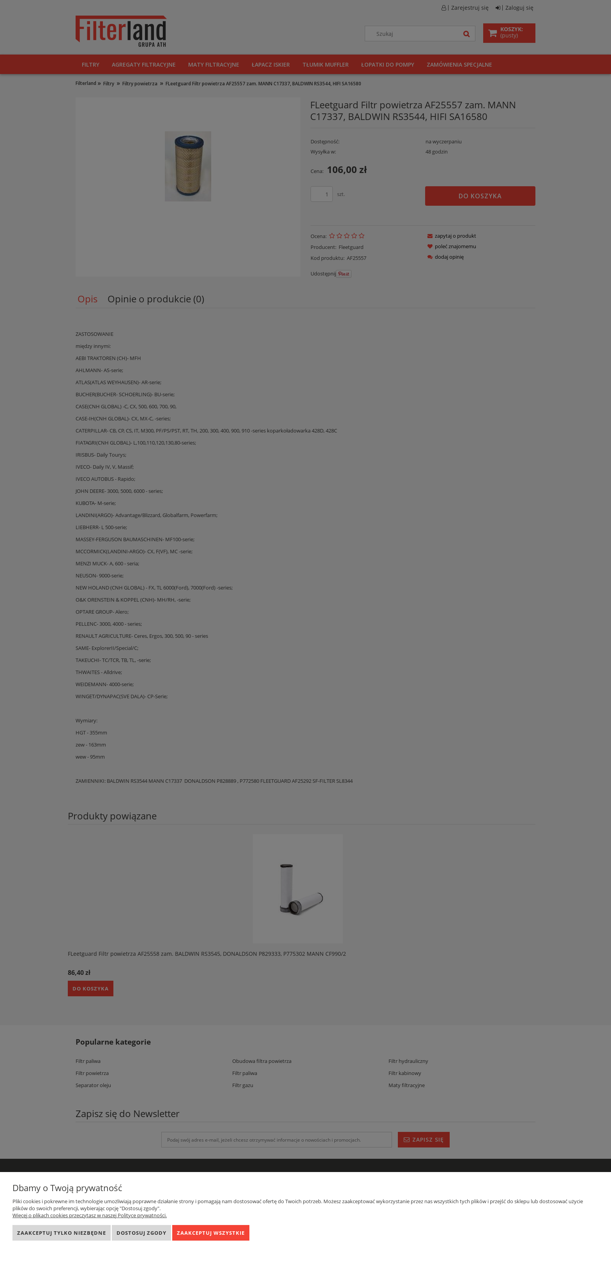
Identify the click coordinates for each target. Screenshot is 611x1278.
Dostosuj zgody (141, 1232)
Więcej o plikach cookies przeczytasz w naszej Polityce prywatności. (89, 1215)
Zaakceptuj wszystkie (211, 1232)
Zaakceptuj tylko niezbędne (61, 1232)
